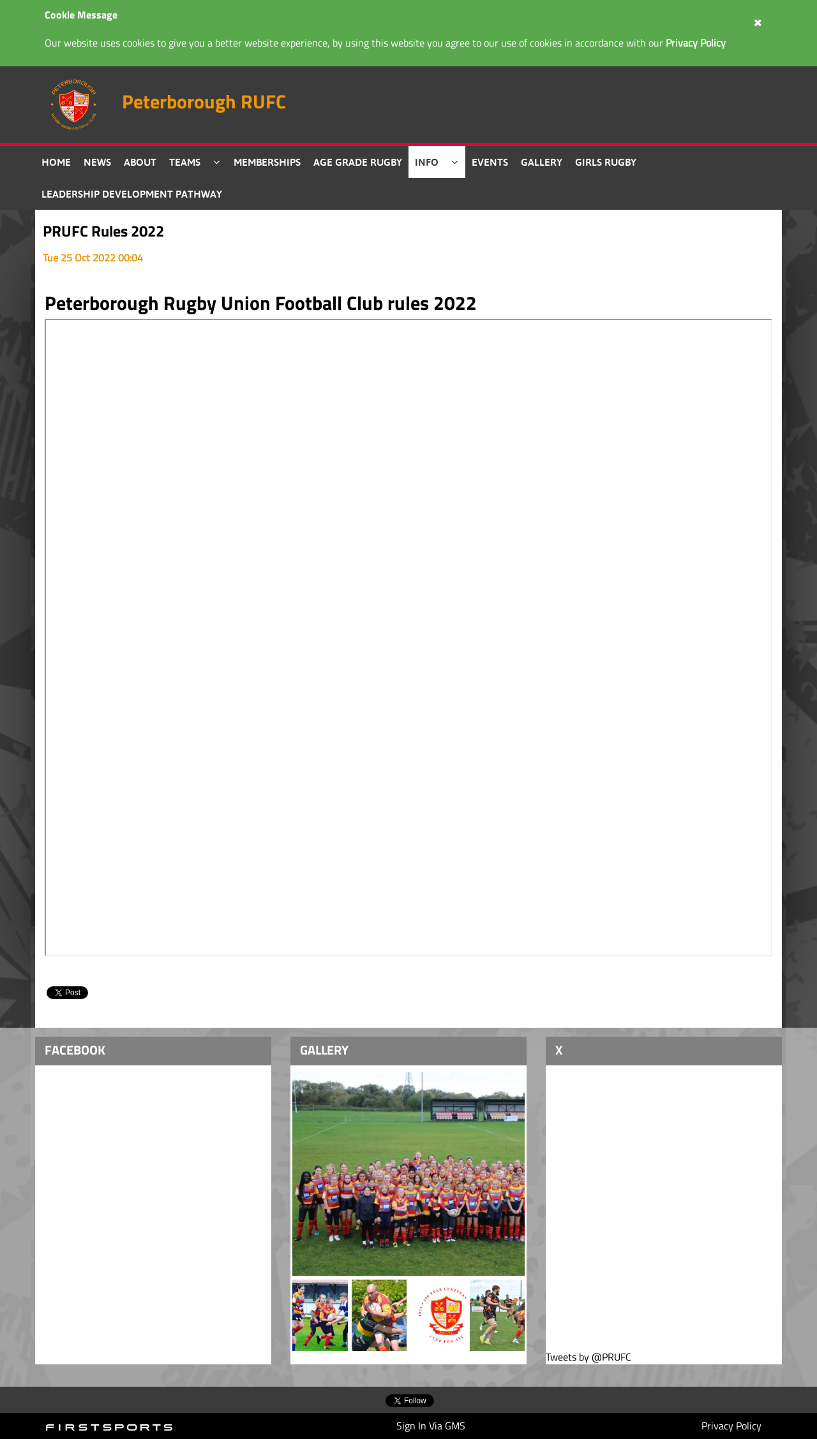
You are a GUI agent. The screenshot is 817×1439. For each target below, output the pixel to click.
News (97, 162)
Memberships (267, 162)
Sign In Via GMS (430, 1425)
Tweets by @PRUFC (588, 1357)
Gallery (541, 162)
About (140, 162)
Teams (184, 162)
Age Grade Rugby (357, 162)
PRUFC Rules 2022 (103, 230)
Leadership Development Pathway (131, 193)
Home (56, 162)
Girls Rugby (605, 162)
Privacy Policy (731, 1425)
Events (490, 162)
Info (426, 162)
